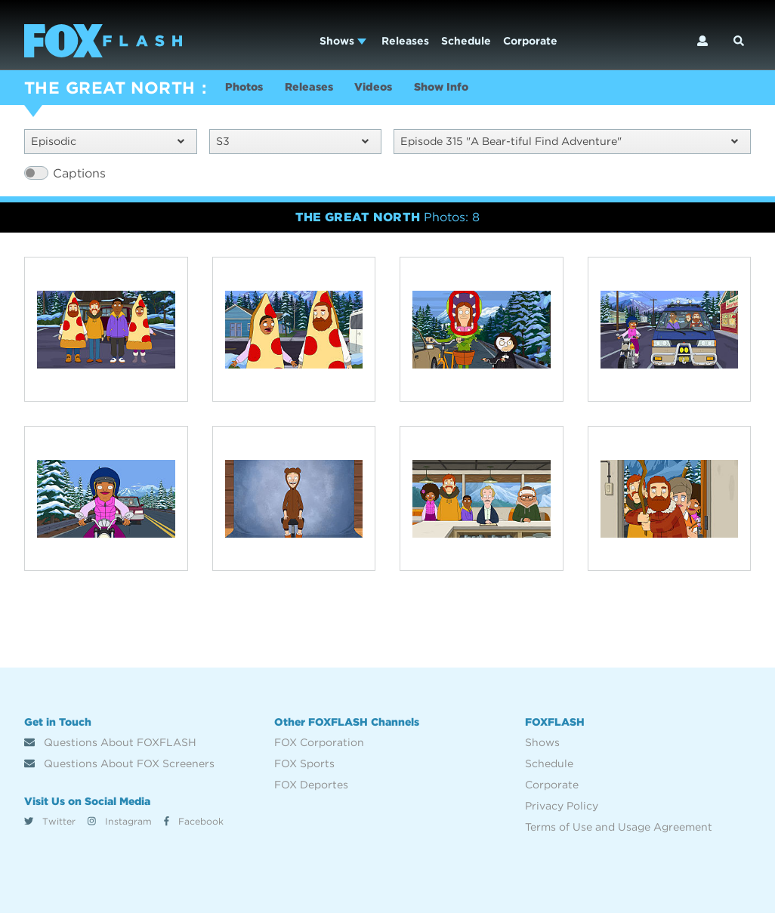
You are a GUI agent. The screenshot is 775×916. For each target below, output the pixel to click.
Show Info (470, 89)
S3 (292, 143)
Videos (393, 89)
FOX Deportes (311, 788)
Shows (343, 41)
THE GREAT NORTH (110, 87)
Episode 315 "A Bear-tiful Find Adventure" (569, 143)
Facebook (194, 823)
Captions (79, 175)
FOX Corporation (319, 745)
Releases (405, 41)
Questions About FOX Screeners (119, 766)
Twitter (50, 823)
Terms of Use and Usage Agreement (618, 830)
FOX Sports (304, 766)
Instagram (120, 823)
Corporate (530, 41)
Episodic (107, 143)
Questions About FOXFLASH (110, 745)
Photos (247, 89)
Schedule (466, 41)
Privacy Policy (561, 809)
